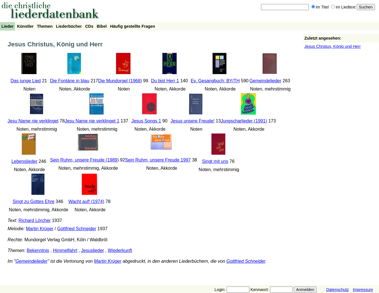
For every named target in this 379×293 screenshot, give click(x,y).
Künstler (25, 26)
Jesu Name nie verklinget (33, 121)
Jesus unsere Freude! (193, 121)
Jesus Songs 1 (146, 121)
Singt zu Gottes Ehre (34, 201)
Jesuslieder (92, 250)
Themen (45, 26)
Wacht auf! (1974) (86, 201)
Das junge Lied (25, 80)
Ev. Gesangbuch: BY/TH (215, 80)
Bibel (102, 26)
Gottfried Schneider (76, 228)
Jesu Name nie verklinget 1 (92, 121)
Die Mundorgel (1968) (120, 80)
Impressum (363, 289)
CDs (89, 26)
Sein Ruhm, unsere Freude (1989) (84, 160)
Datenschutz (337, 289)
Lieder (7, 26)
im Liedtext (343, 7)
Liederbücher (69, 26)
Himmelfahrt (65, 250)
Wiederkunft (120, 250)
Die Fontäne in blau (69, 80)
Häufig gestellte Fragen (132, 26)
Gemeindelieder (265, 80)
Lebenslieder (24, 161)
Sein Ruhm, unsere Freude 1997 (158, 160)
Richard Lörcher (34, 220)
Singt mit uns (215, 161)
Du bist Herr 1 (165, 80)
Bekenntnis (38, 250)
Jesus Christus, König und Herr (332, 46)
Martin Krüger (39, 228)
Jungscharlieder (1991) (244, 121)
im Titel (320, 7)
